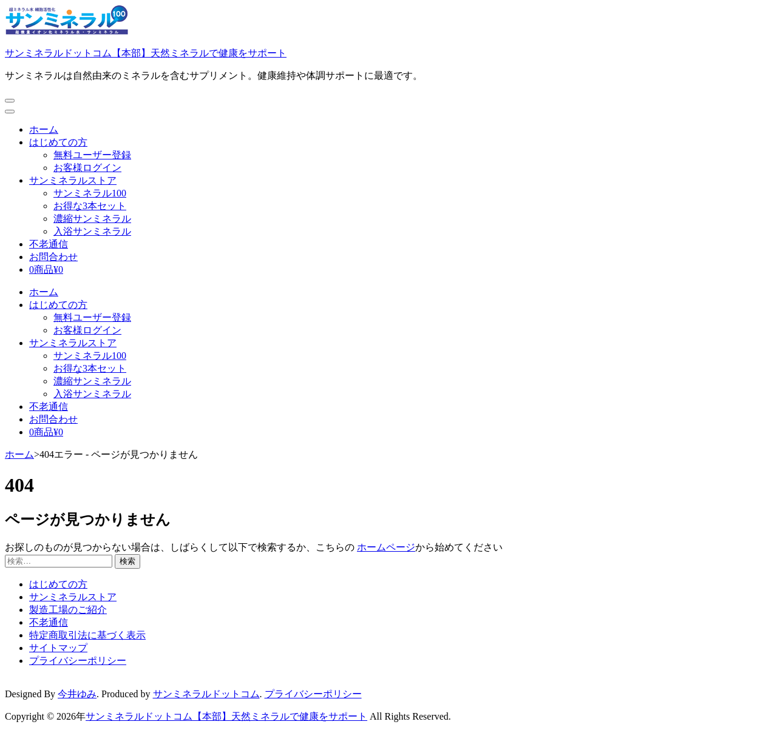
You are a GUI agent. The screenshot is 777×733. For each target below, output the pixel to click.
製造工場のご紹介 (68, 609)
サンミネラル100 (89, 193)
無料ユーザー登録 (92, 155)
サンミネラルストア (73, 180)
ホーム (43, 129)
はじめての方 (58, 142)
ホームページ (386, 547)
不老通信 (48, 244)
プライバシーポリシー (77, 660)
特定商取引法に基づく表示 (87, 635)
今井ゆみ (77, 694)
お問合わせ (53, 257)
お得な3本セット (89, 206)
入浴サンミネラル (92, 231)
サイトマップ (58, 648)
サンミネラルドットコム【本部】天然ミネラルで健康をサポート (146, 53)
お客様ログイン (87, 167)
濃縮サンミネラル (92, 218)
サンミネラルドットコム (206, 694)
